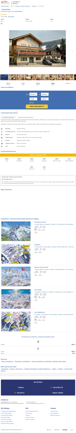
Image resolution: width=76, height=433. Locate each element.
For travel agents (54, 413)
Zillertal (60, 369)
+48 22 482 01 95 (16, 2)
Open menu (74, 3)
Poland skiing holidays (6, 419)
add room (31, 102)
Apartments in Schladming (22, 361)
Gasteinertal (4, 369)
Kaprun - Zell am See (16, 369)
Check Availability (37, 106)
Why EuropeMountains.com (32, 411)
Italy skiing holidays (5, 417)
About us (28, 415)
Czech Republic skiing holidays (8, 411)
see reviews (11, 16)
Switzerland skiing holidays (7, 423)
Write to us (15, 3)
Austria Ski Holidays (5, 6)
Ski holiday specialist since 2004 (5, 2)
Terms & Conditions (30, 419)
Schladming (34, 6)
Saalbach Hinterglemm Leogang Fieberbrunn (37, 369)
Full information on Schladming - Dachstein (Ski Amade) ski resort (38, 336)
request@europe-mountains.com (37, 403)
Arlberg (54, 369)
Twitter (52, 402)
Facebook (49, 402)
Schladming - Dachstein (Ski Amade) (22, 6)
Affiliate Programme (55, 415)
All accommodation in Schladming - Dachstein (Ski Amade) (49, 361)
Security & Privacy (30, 417)
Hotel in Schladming (7, 361)
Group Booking (54, 411)
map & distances (18, 11)
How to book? (29, 413)
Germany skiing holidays (6, 415)
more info (68, 83)
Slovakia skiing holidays (6, 421)
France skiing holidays (6, 413)
